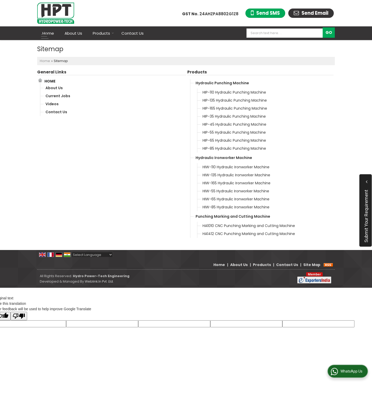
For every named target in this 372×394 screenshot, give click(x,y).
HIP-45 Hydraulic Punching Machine (234, 124)
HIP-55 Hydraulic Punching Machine (234, 132)
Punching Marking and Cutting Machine (233, 216)
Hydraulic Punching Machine (222, 83)
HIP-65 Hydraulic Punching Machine (234, 140)
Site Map (311, 264)
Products (103, 33)
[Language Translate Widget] (92, 255)
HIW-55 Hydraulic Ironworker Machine (236, 191)
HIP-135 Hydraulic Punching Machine (235, 100)
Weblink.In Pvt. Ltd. (99, 281)
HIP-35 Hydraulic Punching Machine (234, 116)
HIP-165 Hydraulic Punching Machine (235, 108)
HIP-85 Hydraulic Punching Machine (234, 148)
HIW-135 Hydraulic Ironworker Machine (236, 175)
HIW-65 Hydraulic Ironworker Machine (236, 199)
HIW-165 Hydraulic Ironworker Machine (236, 183)
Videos (52, 104)
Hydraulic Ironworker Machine (224, 157)
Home (48, 33)
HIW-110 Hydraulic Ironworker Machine (236, 167)
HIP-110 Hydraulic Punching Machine (234, 92)
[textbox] (285, 33)
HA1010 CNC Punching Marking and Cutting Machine (249, 225)
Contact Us (132, 33)
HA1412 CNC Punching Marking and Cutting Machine (249, 233)
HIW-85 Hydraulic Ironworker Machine (236, 207)
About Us (73, 33)
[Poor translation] (19, 316)
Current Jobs (57, 95)
